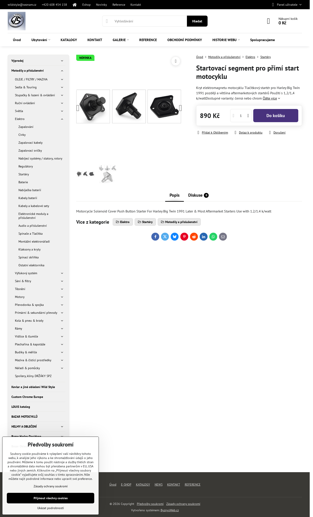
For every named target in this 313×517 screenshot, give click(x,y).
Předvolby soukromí (150, 504)
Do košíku (275, 115)
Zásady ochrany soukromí (183, 504)
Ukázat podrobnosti (50, 508)
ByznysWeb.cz (170, 510)
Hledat (197, 21)
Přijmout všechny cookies (51, 498)
